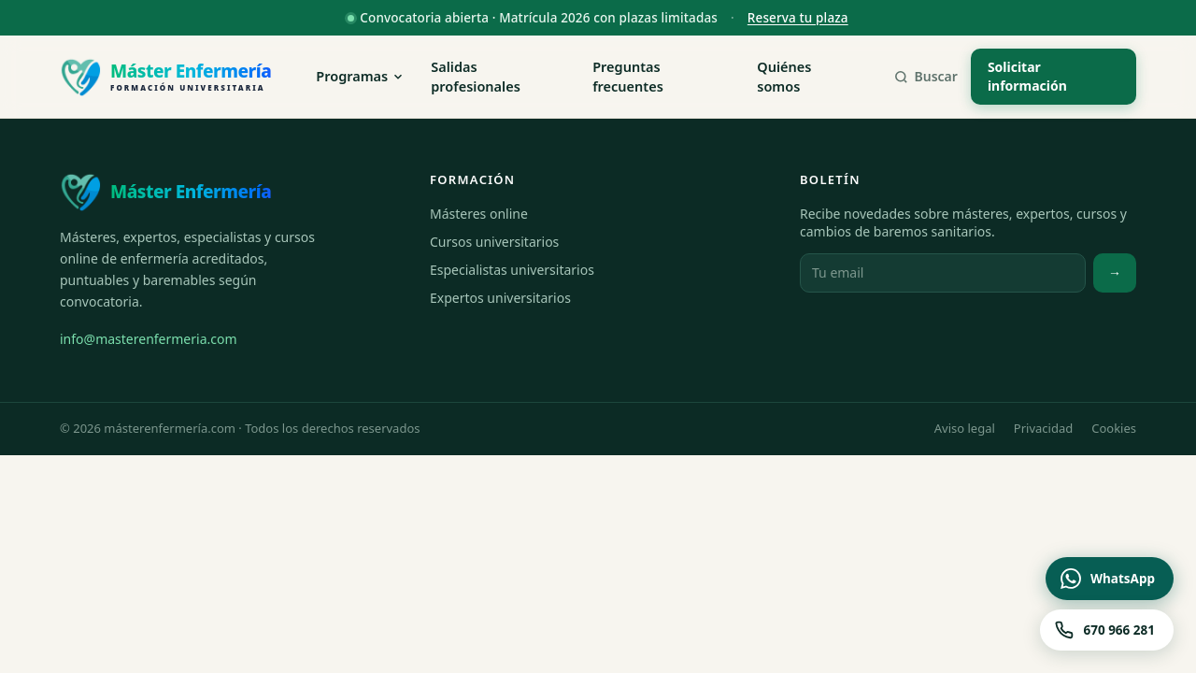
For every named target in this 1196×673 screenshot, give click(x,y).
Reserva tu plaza (798, 17)
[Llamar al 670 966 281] (1107, 630)
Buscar (925, 76)
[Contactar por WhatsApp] (1110, 578)
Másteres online (479, 213)
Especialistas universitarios (512, 270)
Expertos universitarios (500, 298)
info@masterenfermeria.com (148, 339)
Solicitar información (1027, 76)
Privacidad (1043, 428)
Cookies (1113, 428)
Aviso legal (964, 428)
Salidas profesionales (475, 76)
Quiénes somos (784, 76)
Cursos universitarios (494, 242)
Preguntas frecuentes (627, 76)
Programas (360, 75)
